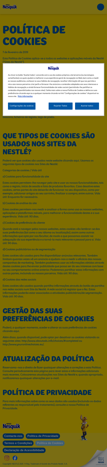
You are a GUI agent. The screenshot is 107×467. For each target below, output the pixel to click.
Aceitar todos (87, 106)
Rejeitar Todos (60, 106)
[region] (53, 89)
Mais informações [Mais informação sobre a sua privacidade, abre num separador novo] (25, 96)
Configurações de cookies (22, 106)
